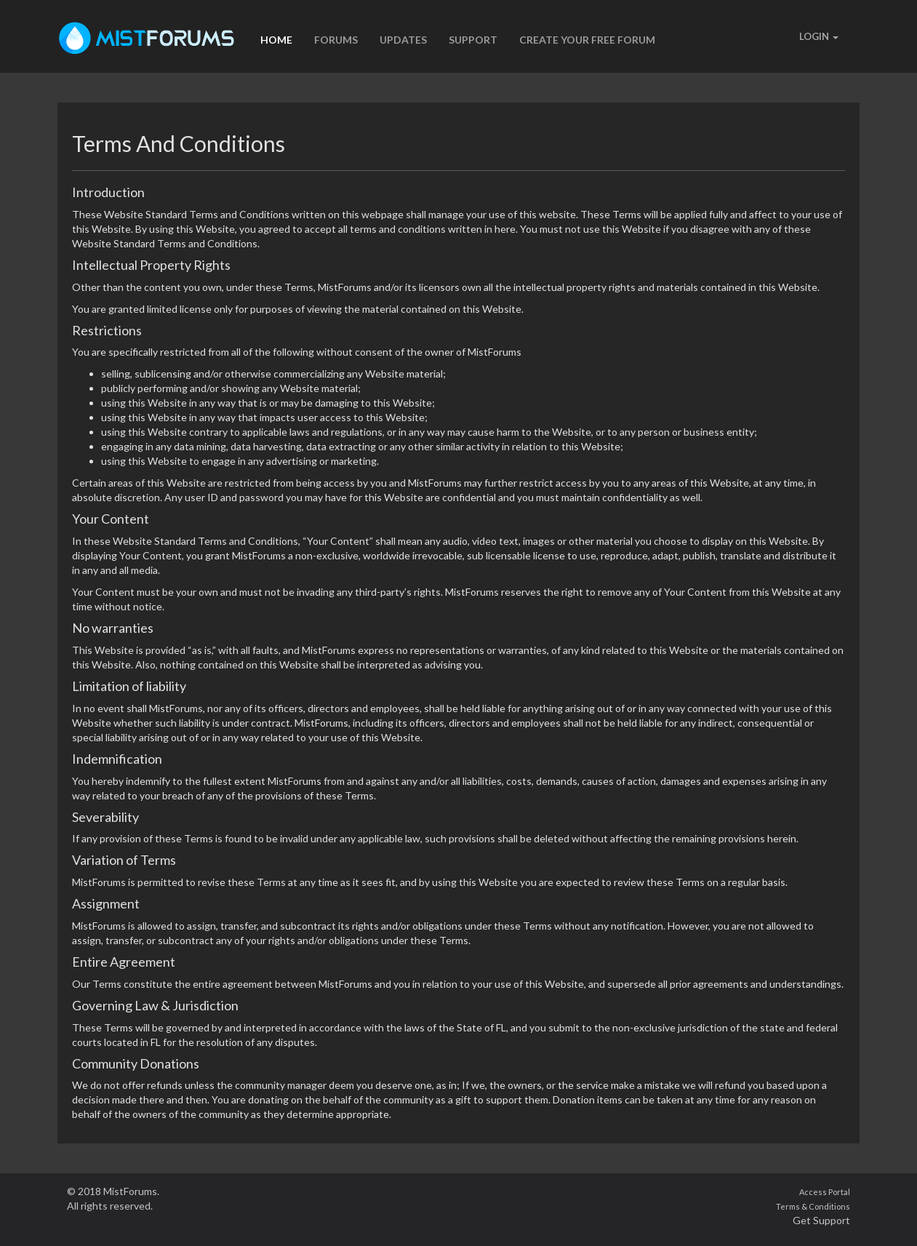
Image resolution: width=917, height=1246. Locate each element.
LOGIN (818, 36)
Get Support (821, 1220)
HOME (276, 39)
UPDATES (403, 39)
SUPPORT (473, 39)
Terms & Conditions (813, 1206)
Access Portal (824, 1192)
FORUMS (336, 39)
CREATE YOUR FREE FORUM (587, 39)
